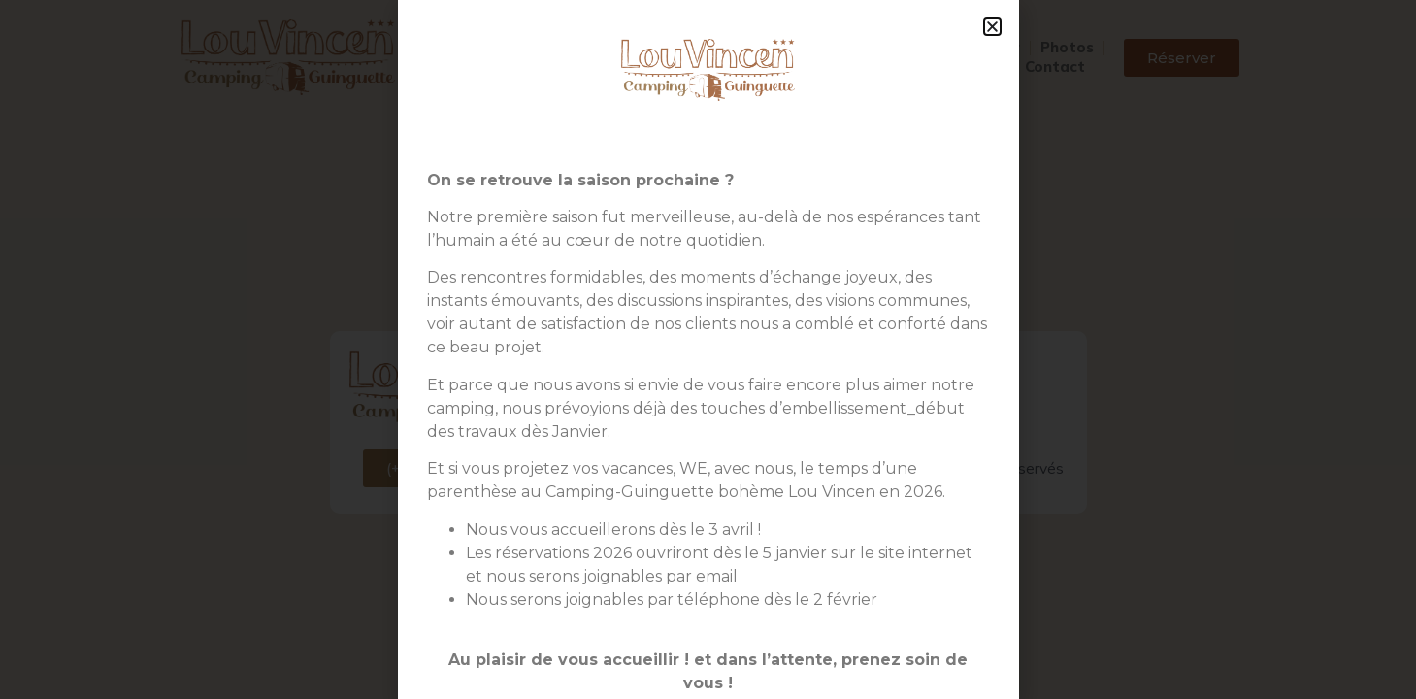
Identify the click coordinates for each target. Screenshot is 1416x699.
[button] (992, 26)
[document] (708, 349)
